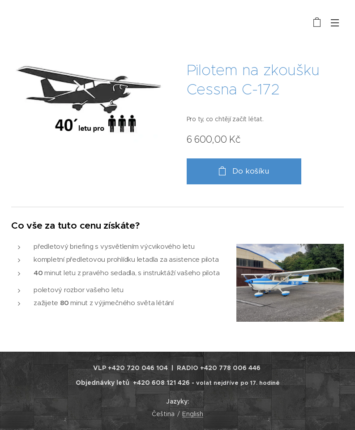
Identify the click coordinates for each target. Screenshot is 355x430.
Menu (335, 22)
